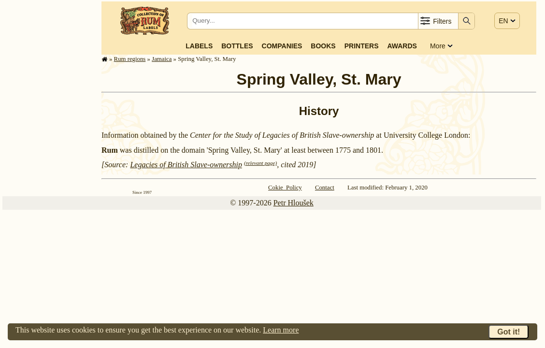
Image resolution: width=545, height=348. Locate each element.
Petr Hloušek (293, 203)
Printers (361, 46)
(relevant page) (260, 163)
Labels (199, 46)
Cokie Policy (285, 187)
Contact (324, 187)
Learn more (281, 330)
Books (323, 46)
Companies (282, 46)
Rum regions (130, 59)
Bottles (237, 46)
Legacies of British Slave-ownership (186, 164)
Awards (401, 46)
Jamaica (162, 59)
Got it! (508, 332)
